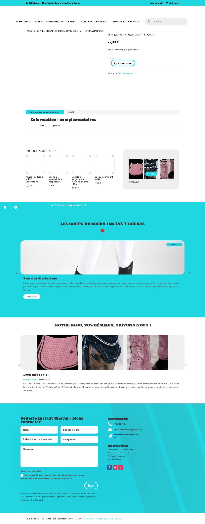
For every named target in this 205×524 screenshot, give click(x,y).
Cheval (37, 22)
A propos (132, 22)
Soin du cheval (53, 22)
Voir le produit (31, 296)
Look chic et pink (151, 159)
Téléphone (33, 2)
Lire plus (151, 173)
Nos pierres (101, 22)
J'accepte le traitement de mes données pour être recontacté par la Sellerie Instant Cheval (52, 476)
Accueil (31, 31)
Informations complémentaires (44, 112)
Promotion (118, 22)
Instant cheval (23, 22)
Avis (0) (71, 112)
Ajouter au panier (123, 62)
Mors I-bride (87, 22)
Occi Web (89, 518)
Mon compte (156, 3)
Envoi (91, 485)
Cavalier (70, 22)
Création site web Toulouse (109, 518)
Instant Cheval (30, 379)
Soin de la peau (63, 31)
